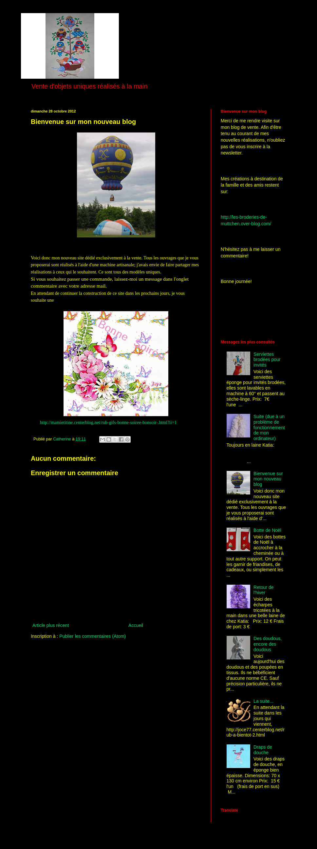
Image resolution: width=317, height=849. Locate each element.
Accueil (135, 625)
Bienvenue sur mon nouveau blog (268, 479)
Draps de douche (262, 749)
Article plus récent (50, 625)
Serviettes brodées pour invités (267, 360)
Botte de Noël (267, 530)
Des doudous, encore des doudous (267, 644)
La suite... (263, 701)
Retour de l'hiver (263, 590)
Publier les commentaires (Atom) (92, 636)
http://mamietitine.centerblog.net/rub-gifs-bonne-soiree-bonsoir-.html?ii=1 (108, 422)
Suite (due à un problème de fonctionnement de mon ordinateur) (269, 427)
